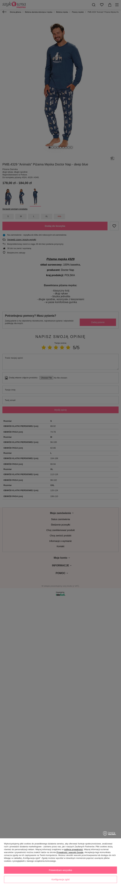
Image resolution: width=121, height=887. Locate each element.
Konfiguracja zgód (60, 879)
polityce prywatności (73, 849)
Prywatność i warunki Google (70, 852)
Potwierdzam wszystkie (60, 870)
